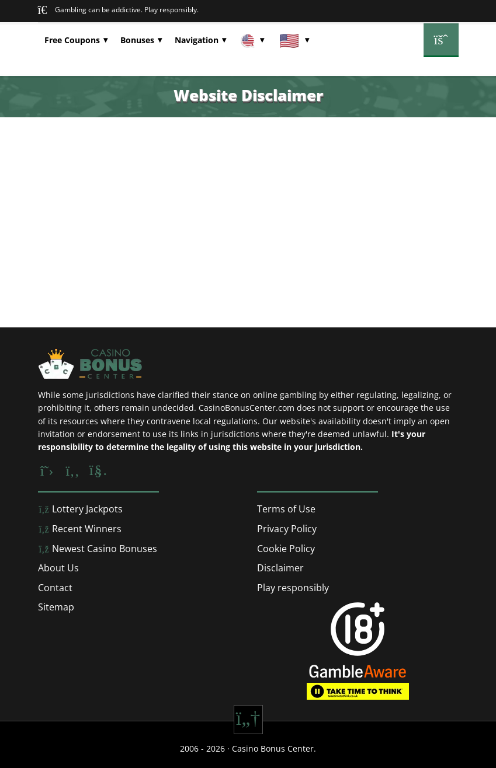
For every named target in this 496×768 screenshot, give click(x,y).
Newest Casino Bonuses (97, 548)
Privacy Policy (287, 528)
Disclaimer (280, 567)
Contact (55, 587)
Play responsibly (293, 587)
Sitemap (56, 607)
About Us (58, 567)
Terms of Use (286, 508)
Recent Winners (80, 528)
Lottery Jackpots (80, 508)
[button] (76, 40)
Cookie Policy (286, 548)
